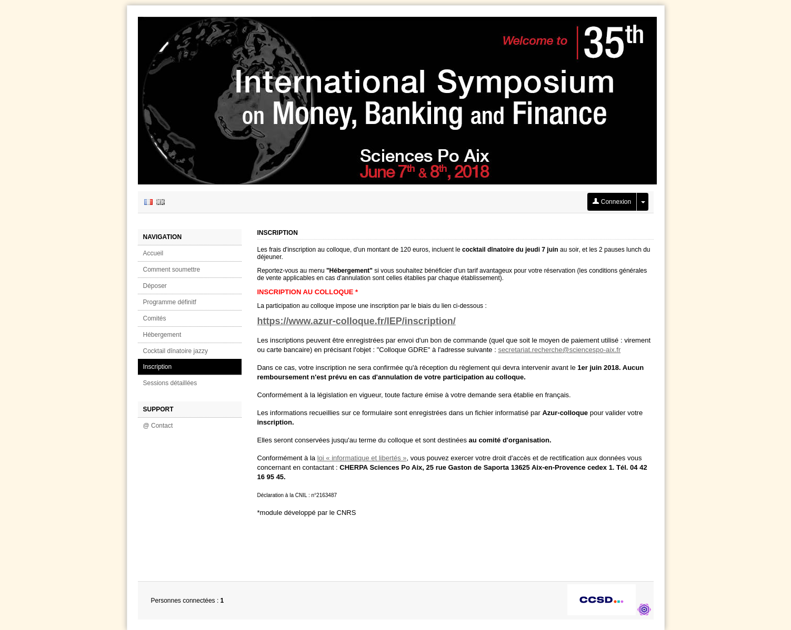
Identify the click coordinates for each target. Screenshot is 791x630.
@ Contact (158, 425)
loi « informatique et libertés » (362, 458)
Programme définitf (169, 302)
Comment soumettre (172, 269)
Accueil (153, 253)
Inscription (157, 366)
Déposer (155, 286)
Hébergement (162, 334)
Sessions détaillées (170, 383)
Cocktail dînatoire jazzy (175, 351)
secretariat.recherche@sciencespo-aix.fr (559, 350)
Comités (154, 318)
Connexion (612, 201)
